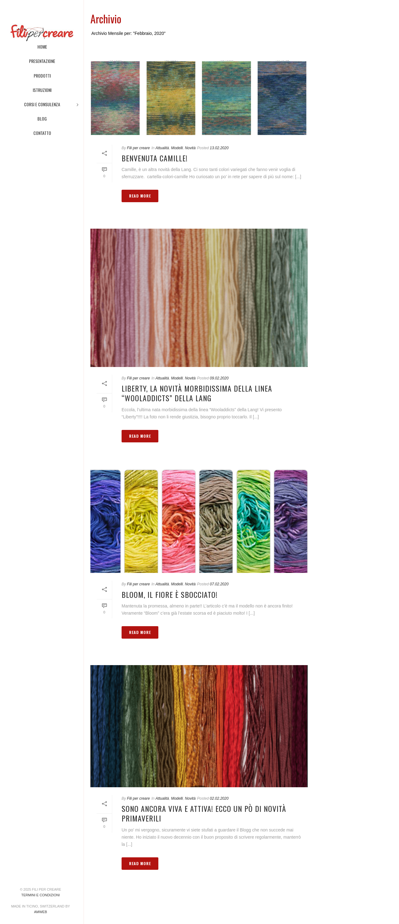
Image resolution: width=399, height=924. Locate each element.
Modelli (177, 148)
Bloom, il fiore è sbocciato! (170, 594)
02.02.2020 (219, 798)
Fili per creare (138, 148)
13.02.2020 (219, 148)
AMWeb (40, 912)
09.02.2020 (219, 378)
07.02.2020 (219, 584)
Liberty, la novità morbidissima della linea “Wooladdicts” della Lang (197, 393)
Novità (190, 148)
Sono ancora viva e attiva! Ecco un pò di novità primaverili (204, 813)
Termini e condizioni (40, 895)
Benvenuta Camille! (155, 158)
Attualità (162, 148)
